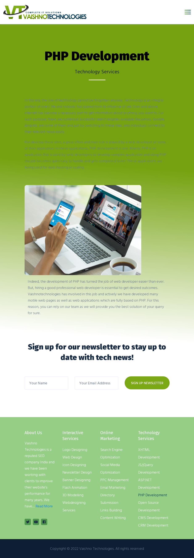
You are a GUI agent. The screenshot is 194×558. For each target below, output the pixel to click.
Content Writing (113, 517)
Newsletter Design (77, 472)
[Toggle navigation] (188, 12)
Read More (44, 506)
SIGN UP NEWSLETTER (147, 382)
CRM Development (153, 525)
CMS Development (153, 517)
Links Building (111, 510)
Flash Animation (74, 487)
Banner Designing (76, 480)
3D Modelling (72, 495)
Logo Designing (74, 449)
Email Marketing (112, 487)
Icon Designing (74, 464)
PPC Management (114, 480)
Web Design (72, 457)
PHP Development (152, 495)
